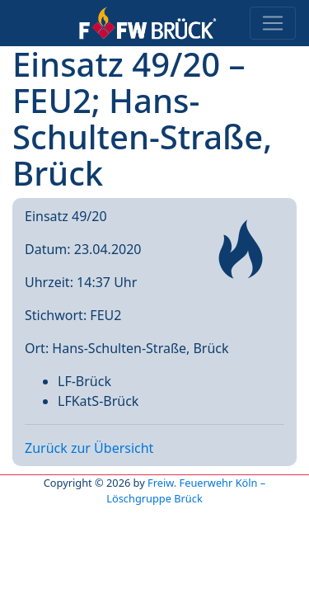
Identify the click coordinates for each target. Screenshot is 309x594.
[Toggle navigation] (273, 23)
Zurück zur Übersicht (89, 448)
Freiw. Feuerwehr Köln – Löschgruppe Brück (185, 490)
